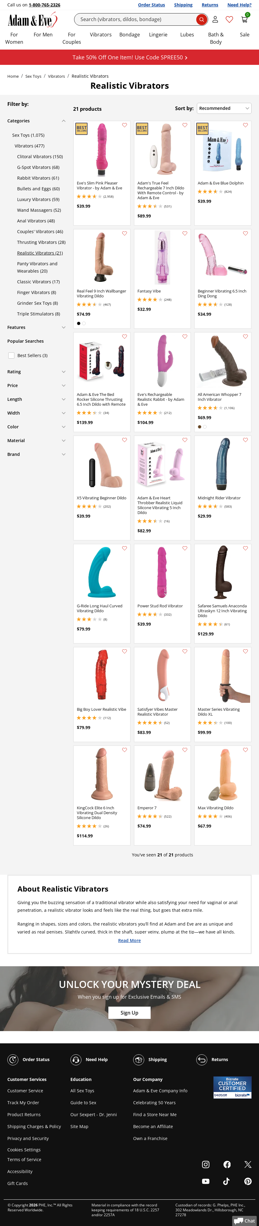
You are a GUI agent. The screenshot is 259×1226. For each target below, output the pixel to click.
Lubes (187, 34)
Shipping (183, 5)
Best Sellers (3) (32, 355)
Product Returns (24, 1114)
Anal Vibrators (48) (36, 221)
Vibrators (101, 34)
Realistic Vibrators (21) (40, 253)
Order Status (151, 5)
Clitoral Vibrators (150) (40, 156)
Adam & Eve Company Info (160, 1091)
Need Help (89, 1059)
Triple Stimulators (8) (38, 314)
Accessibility (19, 1171)
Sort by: (184, 108)
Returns (210, 5)
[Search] (141, 19)
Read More (129, 940)
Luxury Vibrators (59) (38, 199)
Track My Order (23, 1102)
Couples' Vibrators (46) (40, 231)
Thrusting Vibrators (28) (41, 242)
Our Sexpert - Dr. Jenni (93, 1114)
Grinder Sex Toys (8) (37, 303)
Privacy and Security (28, 1138)
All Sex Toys (82, 1091)
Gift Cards (17, 1183)
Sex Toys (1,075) (28, 135)
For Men (43, 34)
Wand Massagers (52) (39, 210)
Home (13, 76)
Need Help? (239, 5)
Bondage (129, 34)
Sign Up (129, 1012)
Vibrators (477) (29, 146)
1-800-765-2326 (44, 5)
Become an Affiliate (153, 1126)
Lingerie (158, 34)
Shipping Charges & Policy (34, 1126)
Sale (245, 34)
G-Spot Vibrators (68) (38, 167)
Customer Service (25, 1091)
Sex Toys (33, 76)
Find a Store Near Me (155, 1114)
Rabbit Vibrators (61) (38, 178)
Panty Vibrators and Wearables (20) (37, 267)
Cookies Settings (24, 1150)
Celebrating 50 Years (154, 1102)
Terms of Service (24, 1159)
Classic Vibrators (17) (38, 282)
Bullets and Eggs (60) (38, 189)
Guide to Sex (83, 1102)
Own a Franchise (150, 1138)
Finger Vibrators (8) (36, 292)
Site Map (79, 1126)
